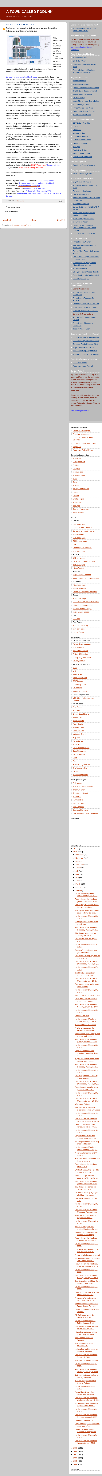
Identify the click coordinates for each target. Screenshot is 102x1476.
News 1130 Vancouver (81, 153)
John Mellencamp (80, 751)
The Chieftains (78, 721)
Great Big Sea (78, 731)
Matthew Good (78, 727)
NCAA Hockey (78, 534)
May (77, 878)
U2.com (76, 771)
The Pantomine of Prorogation (86, 1360)
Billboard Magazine (80, 654)
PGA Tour (76, 619)
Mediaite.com (78, 472)
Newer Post (6, 220)
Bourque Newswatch (81, 509)
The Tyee (76, 147)
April (78, 881)
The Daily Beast (79, 475)
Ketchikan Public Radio (82, 115)
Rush (75, 761)
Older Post (61, 220)
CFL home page (79, 558)
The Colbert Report (80, 793)
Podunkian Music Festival (83, 366)
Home (33, 220)
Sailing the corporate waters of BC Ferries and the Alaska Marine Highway (86, 227)
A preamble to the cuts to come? (87, 1255)
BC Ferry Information (81, 268)
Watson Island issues (81, 204)
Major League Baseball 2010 (84, 348)
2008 (75, 1451)
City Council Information (82, 182)
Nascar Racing (78, 632)
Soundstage (77, 688)
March (78, 884)
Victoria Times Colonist (82, 140)
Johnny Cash (78, 717)
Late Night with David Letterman (85, 813)
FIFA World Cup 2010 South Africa (86, 341)
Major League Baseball (82, 575)
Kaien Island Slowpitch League (85, 307)
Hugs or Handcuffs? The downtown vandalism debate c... (87, 1053)
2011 (75, 849)
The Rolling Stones (80, 775)
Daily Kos (76, 469)
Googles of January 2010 (85, 1420)
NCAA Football (78, 568)
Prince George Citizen (81, 104)
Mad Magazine (78, 807)
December (80, 855)
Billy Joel (76, 738)
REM (75, 758)
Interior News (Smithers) (82, 94)
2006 (75, 1458)
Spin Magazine (78, 647)
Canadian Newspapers (82, 431)
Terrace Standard (79, 81)
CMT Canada (78, 681)
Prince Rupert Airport (81, 279)
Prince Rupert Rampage (82, 548)
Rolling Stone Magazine (82, 644)
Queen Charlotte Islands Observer (86, 88)
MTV (75, 668)
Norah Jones (78, 741)
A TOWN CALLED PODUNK (29, 12)
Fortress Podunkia (82, 1016)
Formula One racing (80, 625)
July (77, 871)
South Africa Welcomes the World (86, 337)
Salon (75, 482)
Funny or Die (78, 800)
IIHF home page (79, 551)
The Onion (77, 797)
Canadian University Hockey (84, 531)
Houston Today (78, 98)
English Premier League (82, 609)
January (79, 891)
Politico (76, 465)
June (78, 874)
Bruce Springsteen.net (81, 765)
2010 (75, 852)
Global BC (77, 130)
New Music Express (80, 651)
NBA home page (79, 585)
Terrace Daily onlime (81, 84)
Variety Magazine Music (82, 658)
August (78, 868)
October (79, 861)
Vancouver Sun (79, 133)
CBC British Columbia (81, 123)
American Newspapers (81, 434)
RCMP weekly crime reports (83, 219)
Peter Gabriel (78, 724)
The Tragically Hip (80, 768)
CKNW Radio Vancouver (82, 157)
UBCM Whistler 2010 (81, 194)
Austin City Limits (79, 685)
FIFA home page (79, 598)
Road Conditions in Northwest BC (86, 275)
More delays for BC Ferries (85, 1025)
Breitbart (76, 485)
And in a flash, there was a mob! (87, 996)
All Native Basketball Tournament (85, 311)
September (80, 865)
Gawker (76, 496)
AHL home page (79, 538)
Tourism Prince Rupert (81, 329)
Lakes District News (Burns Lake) (86, 101)
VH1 (74, 671)
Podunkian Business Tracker (84, 234)
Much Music (77, 674)
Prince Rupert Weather (82, 242)
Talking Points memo (81, 489)
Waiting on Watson (82, 1104)
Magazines (77, 447)
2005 (75, 1461)
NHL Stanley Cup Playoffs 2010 (85, 351)
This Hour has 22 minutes (83, 786)
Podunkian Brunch (80, 363)
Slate (75, 479)
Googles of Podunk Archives (84, 165)
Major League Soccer (81, 612)
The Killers (77, 744)
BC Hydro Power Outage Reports (86, 272)
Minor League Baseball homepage (86, 578)
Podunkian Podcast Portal (83, 450)
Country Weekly (79, 661)
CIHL (75, 545)
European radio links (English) (84, 443)
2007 (75, 1455)
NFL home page (79, 565)
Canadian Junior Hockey (82, 528)
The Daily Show (79, 790)
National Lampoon (80, 803)
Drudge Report (78, 499)
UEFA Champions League (83, 605)
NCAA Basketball (79, 588)
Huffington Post (79, 462)
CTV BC (76, 126)
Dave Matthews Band (81, 748)
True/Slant (77, 458)
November (80, 858)
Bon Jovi (76, 711)
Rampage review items (82, 191)
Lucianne (76, 492)
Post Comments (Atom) (21, 225)
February (79, 887)
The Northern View (80, 57)
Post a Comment (11, 211)
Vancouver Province (80, 137)
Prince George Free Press (83, 108)
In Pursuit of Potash (80, 222)
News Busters (78, 512)
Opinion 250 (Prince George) (84, 111)
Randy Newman (79, 754)
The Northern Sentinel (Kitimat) (85, 91)
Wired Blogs (77, 502)
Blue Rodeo (77, 707)
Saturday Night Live (80, 810)
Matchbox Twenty (79, 734)
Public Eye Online (80, 150)
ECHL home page (80, 541)
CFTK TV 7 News (79, 61)
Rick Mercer (77, 783)
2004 (75, 1464)
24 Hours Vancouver (81, 143)
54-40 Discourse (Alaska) (82, 174)
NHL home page (79, 524)
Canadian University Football (84, 561)
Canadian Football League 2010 (85, 344)
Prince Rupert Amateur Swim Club (86, 304)
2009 (75, 1448)
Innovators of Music (80, 691)
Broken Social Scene (81, 714)
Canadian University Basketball (85, 592)
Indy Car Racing (79, 629)
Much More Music (80, 678)
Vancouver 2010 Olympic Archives (86, 354)
